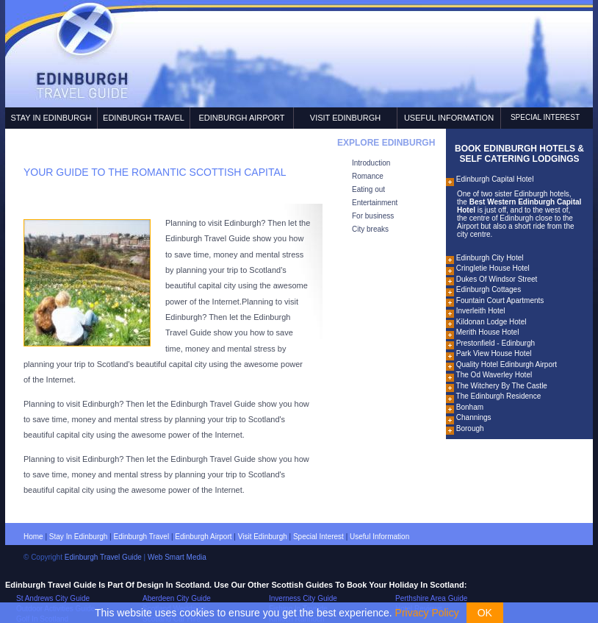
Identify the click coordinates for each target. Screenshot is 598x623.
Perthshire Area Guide (431, 598)
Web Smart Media (177, 557)
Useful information (379, 537)
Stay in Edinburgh (78, 537)
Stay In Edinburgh (50, 117)
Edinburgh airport (203, 537)
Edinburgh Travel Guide (103, 557)
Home (33, 537)
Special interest (318, 537)
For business (373, 216)
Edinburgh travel (142, 537)
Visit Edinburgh (345, 117)
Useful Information (449, 117)
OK (485, 613)
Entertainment (374, 203)
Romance (367, 176)
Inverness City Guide (303, 598)
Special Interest (545, 117)
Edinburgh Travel (143, 117)
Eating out (368, 189)
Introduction (371, 163)
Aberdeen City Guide (177, 598)
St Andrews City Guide (53, 598)
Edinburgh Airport (241, 117)
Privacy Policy (427, 613)
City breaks (370, 229)
